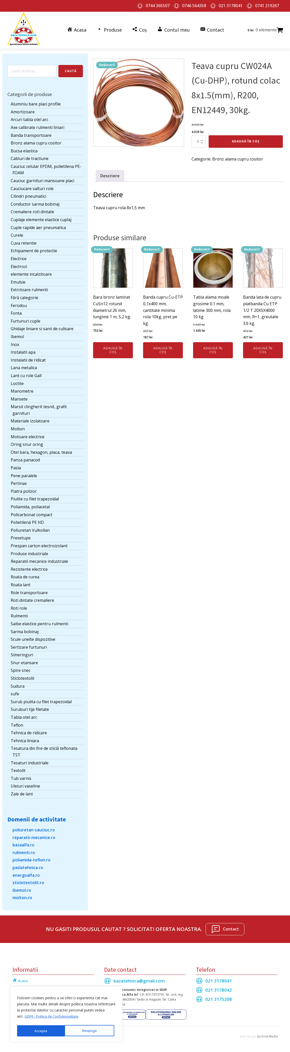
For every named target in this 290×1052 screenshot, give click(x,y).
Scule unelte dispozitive (33, 637)
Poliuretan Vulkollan (30, 528)
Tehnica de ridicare (29, 731)
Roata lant (20, 582)
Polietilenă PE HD (27, 520)
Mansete (19, 397)
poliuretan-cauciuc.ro (33, 828)
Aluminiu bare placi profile (36, 102)
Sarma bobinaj (25, 629)
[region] (66, 1015)
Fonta (16, 311)
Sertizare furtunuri (29, 645)
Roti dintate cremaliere (32, 598)
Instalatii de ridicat (28, 358)
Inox (15, 342)
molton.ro (22, 895)
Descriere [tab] (110, 174)
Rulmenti (19, 614)
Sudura (17, 684)
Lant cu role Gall (26, 373)
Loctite (17, 381)
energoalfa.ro (26, 873)
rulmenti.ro (23, 850)
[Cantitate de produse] (199, 139)
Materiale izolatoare (30, 419)
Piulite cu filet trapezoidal (35, 497)
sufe (15, 692)
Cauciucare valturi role (32, 186)
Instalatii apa (23, 350)
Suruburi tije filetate (30, 707)
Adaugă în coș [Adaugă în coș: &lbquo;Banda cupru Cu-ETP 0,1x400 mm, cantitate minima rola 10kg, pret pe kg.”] (162, 348)
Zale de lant (22, 792)
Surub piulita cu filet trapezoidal (41, 699)
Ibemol (17, 334)
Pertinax (19, 481)
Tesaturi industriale (29, 760)
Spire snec (20, 668)
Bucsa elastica (24, 149)
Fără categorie (24, 295)
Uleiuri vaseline (25, 784)
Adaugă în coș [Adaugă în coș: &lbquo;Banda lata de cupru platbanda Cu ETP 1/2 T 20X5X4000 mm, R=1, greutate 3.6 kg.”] (262, 348)
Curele (17, 233)
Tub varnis (21, 776)
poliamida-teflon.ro (31, 858)
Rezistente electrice (29, 567)
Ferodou (19, 303)
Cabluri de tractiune (29, 156)
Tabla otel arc (24, 715)
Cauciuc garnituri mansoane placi (42, 178)
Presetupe (21, 536)
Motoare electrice (27, 434)
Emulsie (18, 280)
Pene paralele (24, 473)
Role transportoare (29, 590)
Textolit (18, 768)
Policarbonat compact (31, 512)
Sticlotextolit (22, 676)
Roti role (19, 606)
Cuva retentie (23, 241)
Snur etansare (24, 660)
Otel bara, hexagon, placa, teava (41, 450)
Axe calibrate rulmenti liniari (37, 125)
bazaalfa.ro (23, 843)
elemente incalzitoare (31, 272)
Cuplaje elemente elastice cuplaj (41, 217)
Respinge (41, 1030)
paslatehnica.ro (27, 865)
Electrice (19, 256)
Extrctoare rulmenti (29, 287)
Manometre (22, 389)
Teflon (17, 723)
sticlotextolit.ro (28, 880)
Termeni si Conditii (27, 985)
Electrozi (19, 264)
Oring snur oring (27, 442)
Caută (71, 69)
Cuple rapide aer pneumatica (38, 225)
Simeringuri (22, 653)
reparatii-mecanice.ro (33, 835)
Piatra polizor (24, 489)
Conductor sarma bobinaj (35, 202)
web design (248, 1034)
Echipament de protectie (34, 248)
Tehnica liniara (25, 738)
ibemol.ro (21, 888)
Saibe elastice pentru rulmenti (39, 621)
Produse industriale (29, 551)
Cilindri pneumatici (28, 194)
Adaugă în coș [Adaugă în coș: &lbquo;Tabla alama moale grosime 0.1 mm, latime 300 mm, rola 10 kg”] (212, 348)
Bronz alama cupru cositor (36, 141)
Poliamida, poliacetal (30, 505)
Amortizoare (23, 110)
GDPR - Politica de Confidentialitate (53, 1018)
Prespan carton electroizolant (39, 544)
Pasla (16, 466)
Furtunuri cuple (25, 319)
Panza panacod (25, 458)
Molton (18, 427)
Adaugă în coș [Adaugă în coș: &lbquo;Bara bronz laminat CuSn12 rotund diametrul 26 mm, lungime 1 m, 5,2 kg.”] (112, 348)
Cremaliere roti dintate (32, 209)
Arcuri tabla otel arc (29, 117)
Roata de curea (25, 575)
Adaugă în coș (246, 139)
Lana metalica (24, 365)
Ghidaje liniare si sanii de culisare (42, 326)
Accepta (92, 1030)
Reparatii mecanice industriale (39, 559)
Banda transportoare (31, 133)
